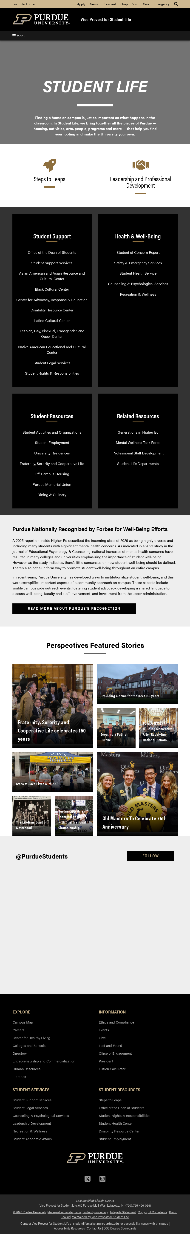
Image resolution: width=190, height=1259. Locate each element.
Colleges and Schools (29, 1045)
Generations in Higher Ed (138, 432)
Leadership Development (32, 1123)
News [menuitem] (94, 4)
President (106, 1061)
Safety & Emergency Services (138, 262)
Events (104, 1029)
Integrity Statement (123, 1212)
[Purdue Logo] (41, 19)
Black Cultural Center (52, 289)
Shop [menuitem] (124, 4)
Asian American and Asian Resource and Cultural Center (52, 275)
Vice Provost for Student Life (106, 19)
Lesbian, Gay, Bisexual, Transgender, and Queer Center (52, 333)
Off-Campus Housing (52, 473)
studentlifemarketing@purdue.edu (96, 1223)
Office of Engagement (115, 1053)
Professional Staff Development (138, 453)
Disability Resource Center (52, 310)
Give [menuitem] (146, 4)
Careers (18, 1029)
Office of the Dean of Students (52, 252)
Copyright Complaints (152, 1212)
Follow (150, 855)
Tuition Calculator (112, 1068)
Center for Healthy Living (31, 1037)
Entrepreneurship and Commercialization (44, 1061)
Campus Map (23, 1022)
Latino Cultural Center (52, 320)
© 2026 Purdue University (29, 1212)
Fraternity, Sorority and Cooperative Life (52, 463)
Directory (20, 1053)
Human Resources (26, 1068)
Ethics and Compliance (116, 1022)
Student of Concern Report (138, 252)
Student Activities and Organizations (52, 432)
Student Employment (52, 442)
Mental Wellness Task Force (138, 442)
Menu (18, 35)
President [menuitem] (109, 4)
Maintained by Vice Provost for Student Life (100, 1216)
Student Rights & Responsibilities (52, 373)
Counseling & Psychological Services (138, 283)
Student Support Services (52, 262)
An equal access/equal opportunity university (78, 1212)
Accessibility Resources (69, 1228)
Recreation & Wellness (138, 294)
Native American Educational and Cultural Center (52, 349)
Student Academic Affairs (32, 1138)
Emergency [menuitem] (162, 4)
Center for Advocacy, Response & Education (52, 299)
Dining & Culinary (51, 494)
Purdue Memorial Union (52, 484)
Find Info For (23, 4)
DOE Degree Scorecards (120, 1228)
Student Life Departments (138, 463)
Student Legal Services (52, 362)
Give (102, 1037)
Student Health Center (116, 1123)
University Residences (52, 453)
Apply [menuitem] (81, 4)
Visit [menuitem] (135, 4)
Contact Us (94, 1228)
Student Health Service (137, 273)
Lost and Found (110, 1045)
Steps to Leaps (110, 1099)
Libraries (19, 1076)
